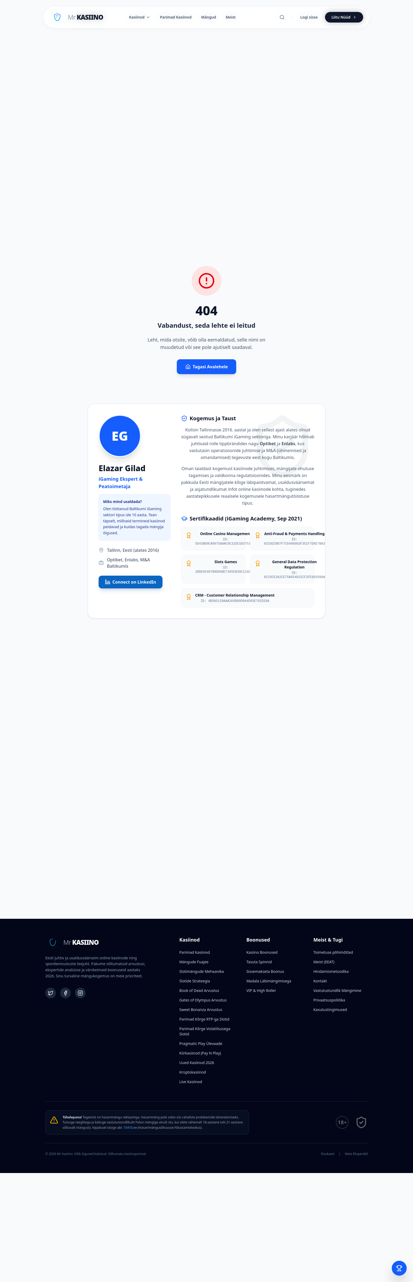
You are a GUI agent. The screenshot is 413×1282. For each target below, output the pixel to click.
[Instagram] (80, 993)
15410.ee (130, 1127)
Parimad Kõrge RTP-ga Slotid (204, 1019)
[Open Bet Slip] (399, 1268)
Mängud (208, 17)
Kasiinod (139, 17)
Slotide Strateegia (194, 980)
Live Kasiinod (190, 1081)
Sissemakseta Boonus (265, 971)
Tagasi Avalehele (206, 367)
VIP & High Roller (261, 990)
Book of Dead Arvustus (199, 990)
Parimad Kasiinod (194, 952)
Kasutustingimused (330, 1009)
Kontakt (320, 980)
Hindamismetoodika (331, 971)
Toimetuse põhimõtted (333, 952)
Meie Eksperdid (356, 1154)
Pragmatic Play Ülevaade (200, 1043)
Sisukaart (328, 1154)
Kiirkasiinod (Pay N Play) (200, 1053)
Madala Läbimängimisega (268, 980)
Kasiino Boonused (262, 952)
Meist (231, 17)
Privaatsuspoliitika (329, 1000)
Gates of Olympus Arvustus (203, 1000)
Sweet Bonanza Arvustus (200, 1009)
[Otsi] (282, 17)
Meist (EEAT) (323, 961)
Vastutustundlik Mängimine (337, 990)
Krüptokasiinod (192, 1072)
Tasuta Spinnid (259, 961)
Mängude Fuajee (194, 961)
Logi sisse (309, 17)
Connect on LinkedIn (130, 582)
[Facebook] (65, 993)
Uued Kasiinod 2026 (196, 1062)
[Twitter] (50, 993)
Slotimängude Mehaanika (201, 971)
